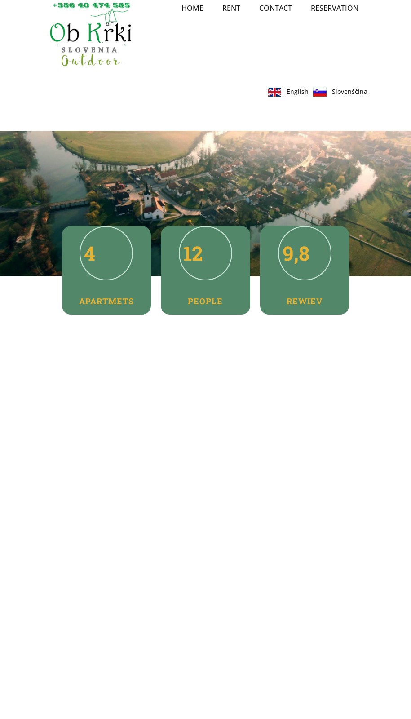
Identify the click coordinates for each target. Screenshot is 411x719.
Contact (275, 8)
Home (192, 8)
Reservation (334, 8)
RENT (231, 8)
